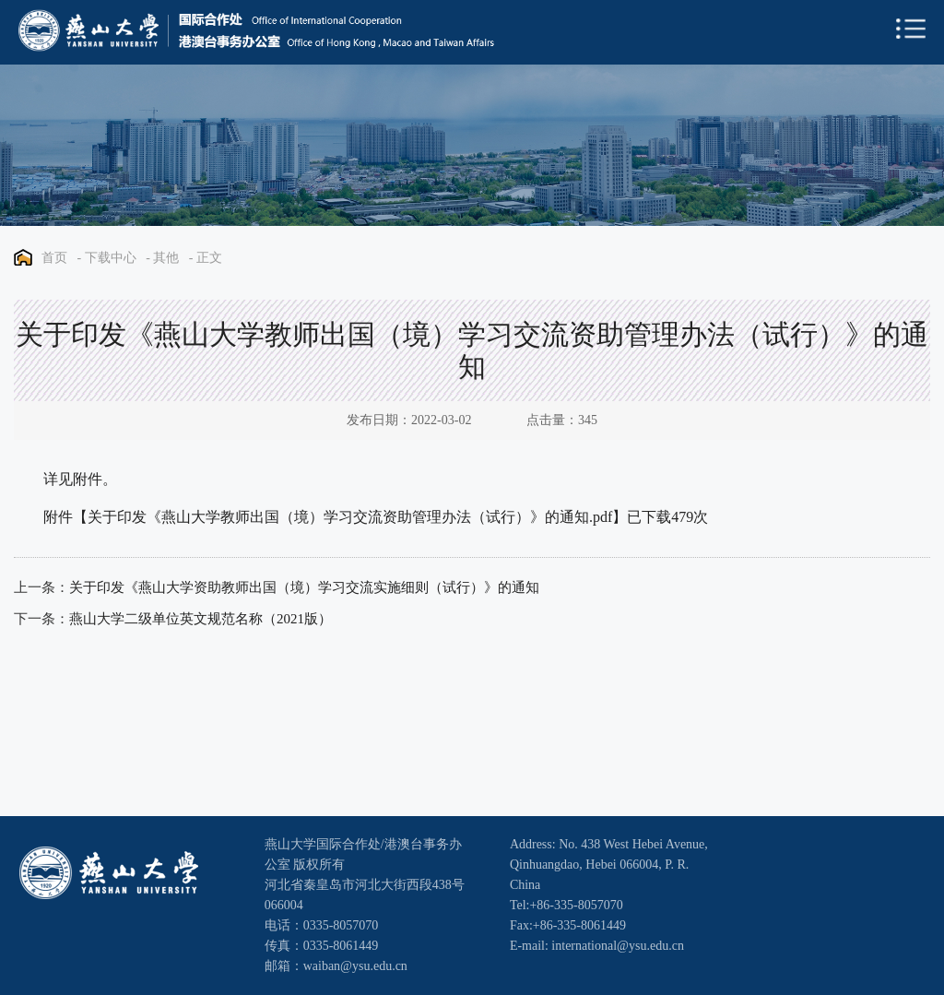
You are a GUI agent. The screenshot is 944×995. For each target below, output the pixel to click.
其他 (166, 258)
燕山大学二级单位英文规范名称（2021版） (200, 618)
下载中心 (110, 258)
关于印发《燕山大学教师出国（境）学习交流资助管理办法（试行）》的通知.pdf (350, 517)
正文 (209, 258)
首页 (54, 258)
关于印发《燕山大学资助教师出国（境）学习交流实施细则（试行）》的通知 (304, 587)
